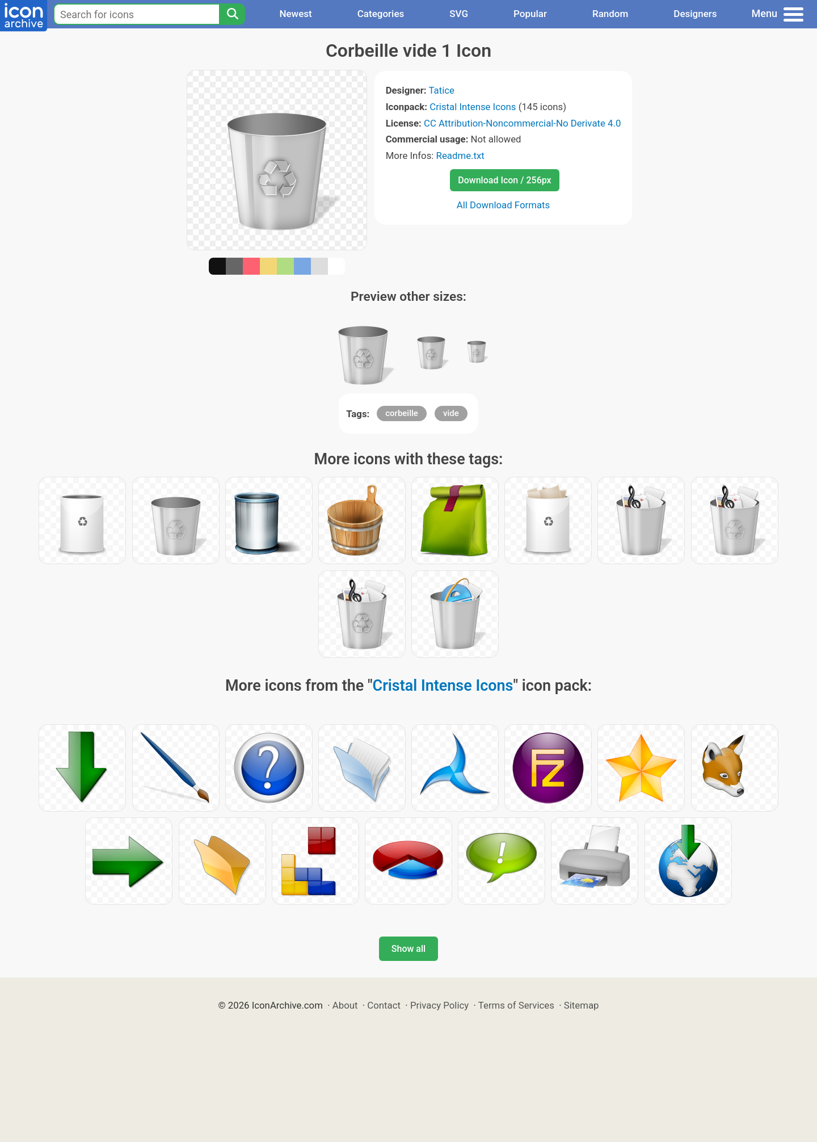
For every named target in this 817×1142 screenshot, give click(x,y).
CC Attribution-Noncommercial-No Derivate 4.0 (522, 123)
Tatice (441, 90)
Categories (381, 13)
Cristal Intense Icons (472, 106)
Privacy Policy (439, 1005)
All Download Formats (503, 205)
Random (610, 13)
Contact (384, 1005)
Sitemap (581, 1005)
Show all (408, 948)
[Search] (232, 14)
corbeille (401, 413)
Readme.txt (460, 155)
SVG (458, 13)
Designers (695, 13)
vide (451, 413)
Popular (530, 13)
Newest (295, 13)
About (345, 1005)
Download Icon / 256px (504, 180)
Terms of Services (516, 1005)
